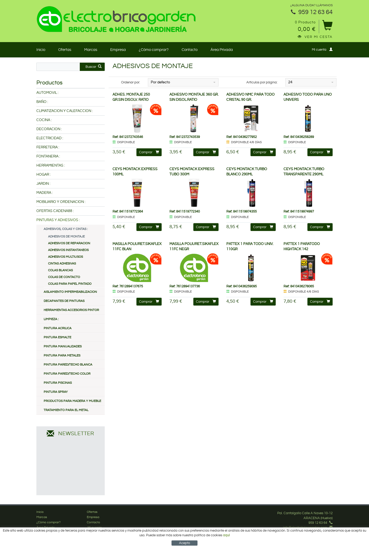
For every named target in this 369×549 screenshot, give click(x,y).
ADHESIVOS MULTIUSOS (65, 257)
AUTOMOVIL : (47, 93)
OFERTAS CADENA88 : (55, 211)
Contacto (189, 50)
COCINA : (44, 120)
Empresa (118, 50)
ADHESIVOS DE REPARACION (69, 243)
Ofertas (64, 50)
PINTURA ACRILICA (57, 328)
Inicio (40, 50)
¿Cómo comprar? (154, 50)
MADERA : (44, 193)
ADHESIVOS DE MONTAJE (66, 236)
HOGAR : (43, 174)
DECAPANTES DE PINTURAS (64, 301)
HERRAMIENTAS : (50, 165)
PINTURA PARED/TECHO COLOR (67, 373)
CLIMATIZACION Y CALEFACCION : (64, 111)
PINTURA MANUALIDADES (63, 346)
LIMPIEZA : (51, 319)
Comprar (149, 152)
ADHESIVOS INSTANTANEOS (68, 250)
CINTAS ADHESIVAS (62, 263)
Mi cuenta (322, 49)
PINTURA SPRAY (56, 392)
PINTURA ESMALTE (57, 337)
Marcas (90, 50)
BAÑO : (42, 102)
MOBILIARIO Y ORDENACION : (60, 202)
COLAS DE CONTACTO (64, 277)
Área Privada (221, 50)
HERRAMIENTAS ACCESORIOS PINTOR (71, 310)
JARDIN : (43, 184)
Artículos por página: (262, 82)
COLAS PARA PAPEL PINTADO (69, 284)
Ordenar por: (130, 82)
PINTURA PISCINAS (58, 383)
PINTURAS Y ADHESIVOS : (58, 220)
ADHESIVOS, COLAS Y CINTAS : (66, 229)
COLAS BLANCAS (60, 270)
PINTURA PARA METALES (62, 355)
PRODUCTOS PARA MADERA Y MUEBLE (72, 401)
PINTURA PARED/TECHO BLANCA (68, 364)
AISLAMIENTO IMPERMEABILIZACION (70, 292)
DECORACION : (49, 129)
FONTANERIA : (48, 156)
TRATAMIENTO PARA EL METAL (66, 410)
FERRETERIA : (47, 147)
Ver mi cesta (315, 37)
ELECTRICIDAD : (49, 138)
